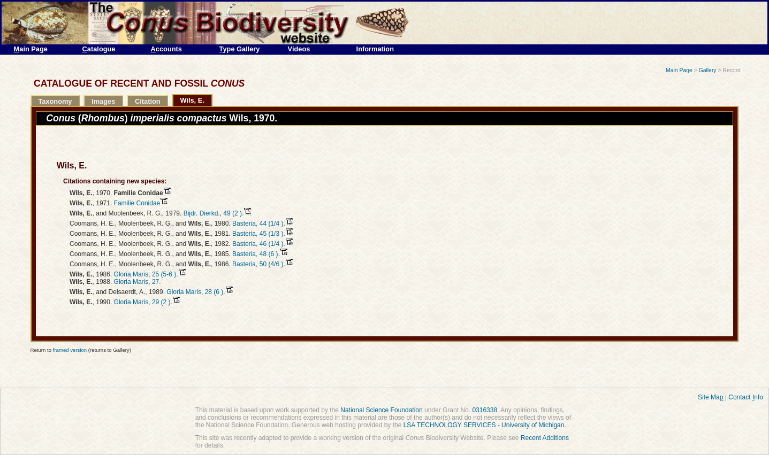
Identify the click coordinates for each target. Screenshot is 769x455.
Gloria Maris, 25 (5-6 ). (146, 274)
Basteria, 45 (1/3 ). (258, 233)
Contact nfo (745, 397)
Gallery (708, 70)
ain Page (31, 49)
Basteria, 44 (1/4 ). (258, 223)
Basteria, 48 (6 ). (256, 254)
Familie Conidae (137, 203)
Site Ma (710, 397)
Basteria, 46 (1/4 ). (258, 244)
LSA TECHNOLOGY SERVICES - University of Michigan (484, 425)
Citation (148, 101)
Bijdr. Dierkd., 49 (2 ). (214, 213)
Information (375, 49)
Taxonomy (55, 101)
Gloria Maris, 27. (137, 282)
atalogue (99, 49)
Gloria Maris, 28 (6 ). (195, 292)
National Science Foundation (381, 410)
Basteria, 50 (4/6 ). (258, 264)
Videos (299, 49)
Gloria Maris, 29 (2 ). (143, 302)
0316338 (484, 410)
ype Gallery (239, 49)
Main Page (679, 70)
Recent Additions (545, 438)
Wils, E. (192, 100)
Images (103, 101)
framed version (70, 350)
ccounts (166, 49)
